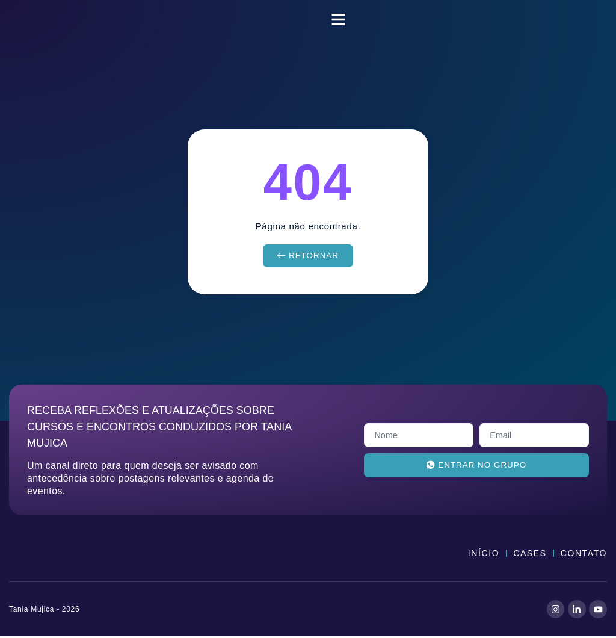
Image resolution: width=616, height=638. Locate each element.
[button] (338, 19)
